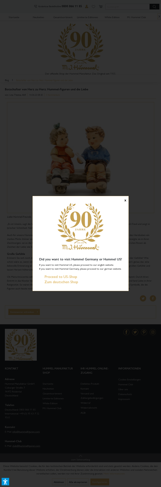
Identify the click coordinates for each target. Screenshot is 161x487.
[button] (5, 481)
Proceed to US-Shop (58, 276)
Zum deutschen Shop (58, 281)
